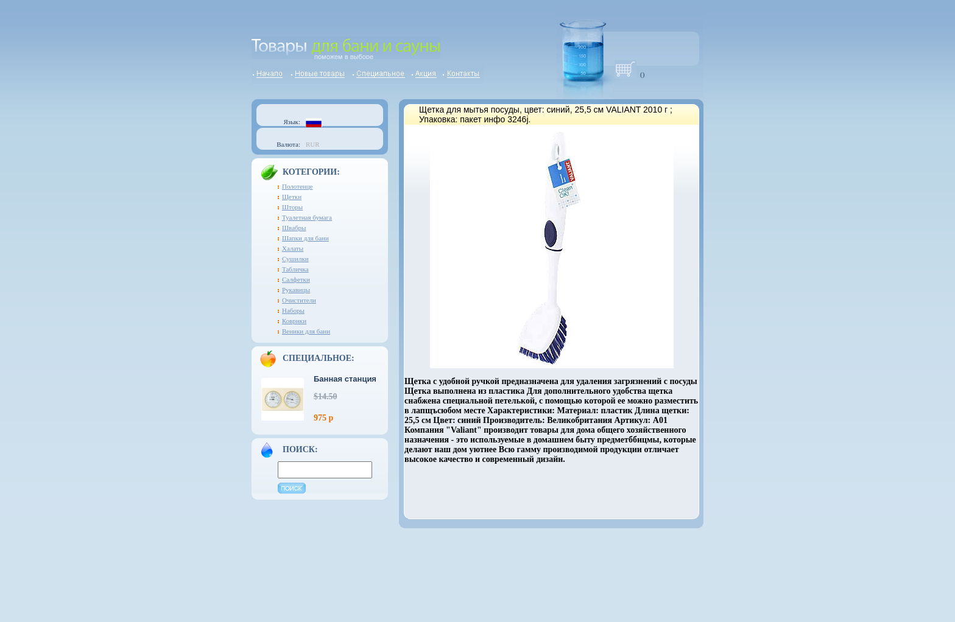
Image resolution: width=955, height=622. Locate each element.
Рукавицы (296, 289)
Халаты (292, 248)
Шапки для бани (305, 238)
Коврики (294, 320)
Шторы (292, 207)
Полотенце (297, 186)
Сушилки (295, 258)
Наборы (293, 310)
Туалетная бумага (307, 217)
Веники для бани (306, 331)
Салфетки (296, 279)
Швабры (294, 227)
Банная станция (345, 378)
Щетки (291, 196)
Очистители (299, 300)
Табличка (295, 269)
